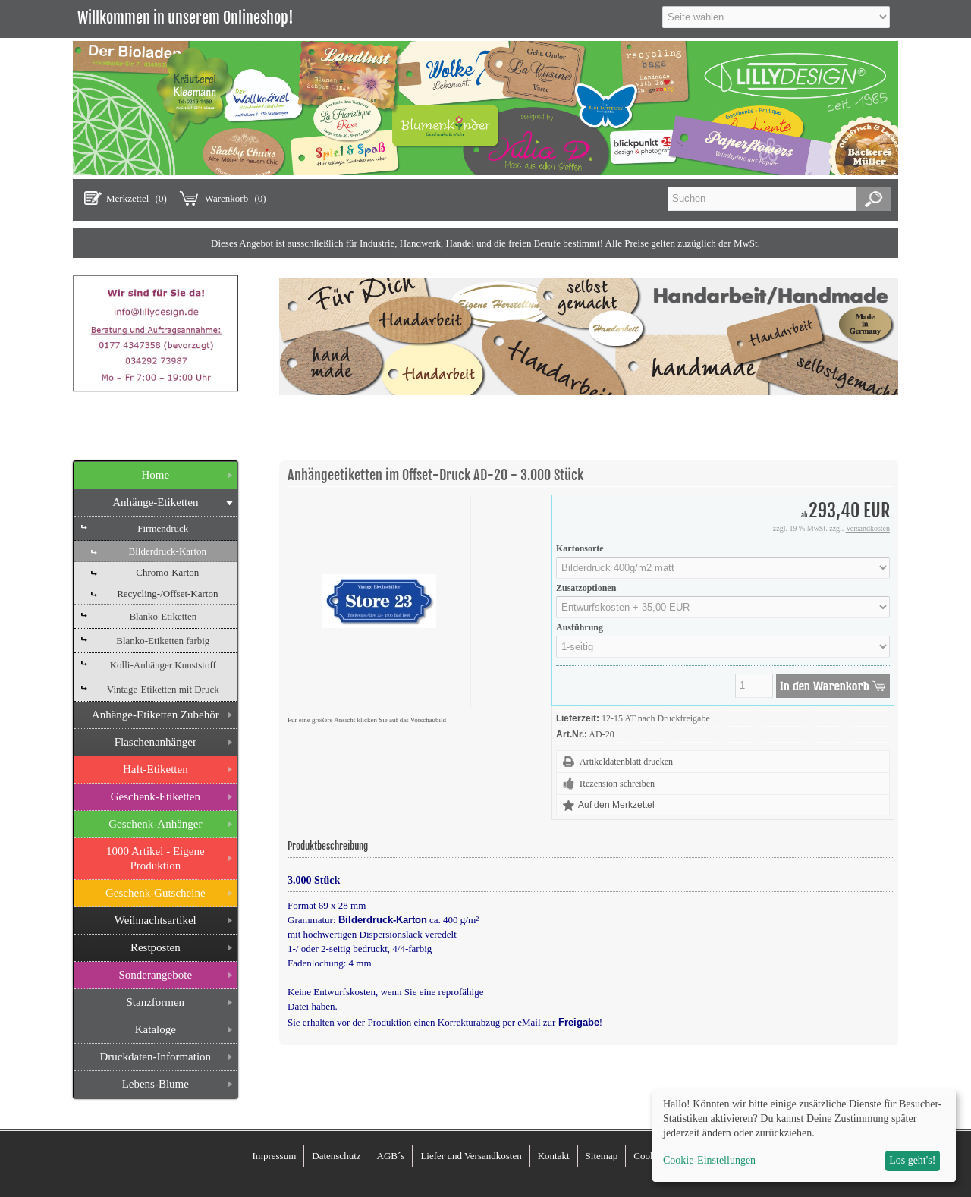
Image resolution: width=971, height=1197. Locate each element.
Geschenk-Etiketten (155, 796)
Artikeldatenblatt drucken (626, 761)
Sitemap (602, 1155)
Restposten (155, 947)
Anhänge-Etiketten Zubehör (155, 714)
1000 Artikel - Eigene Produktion (155, 858)
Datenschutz (336, 1155)
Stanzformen (155, 1002)
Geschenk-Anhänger (155, 824)
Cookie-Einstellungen (709, 1160)
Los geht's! (912, 1160)
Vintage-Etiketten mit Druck (163, 689)
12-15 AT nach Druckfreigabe (656, 718)
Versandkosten (868, 528)
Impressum (274, 1155)
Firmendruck (162, 528)
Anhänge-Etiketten (155, 502)
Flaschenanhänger (155, 742)
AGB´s (391, 1155)
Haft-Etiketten (155, 769)
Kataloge (155, 1029)
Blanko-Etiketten (162, 616)
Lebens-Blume (155, 1084)
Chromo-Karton (167, 572)
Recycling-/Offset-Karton (167, 593)
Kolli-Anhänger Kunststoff (163, 665)
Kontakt (554, 1155)
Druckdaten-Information (155, 1057)
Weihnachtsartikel (155, 920)
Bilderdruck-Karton (168, 551)
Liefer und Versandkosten (470, 1155)
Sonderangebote (155, 975)
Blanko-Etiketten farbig (162, 640)
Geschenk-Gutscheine (155, 893)
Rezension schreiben (617, 783)
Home (155, 475)
